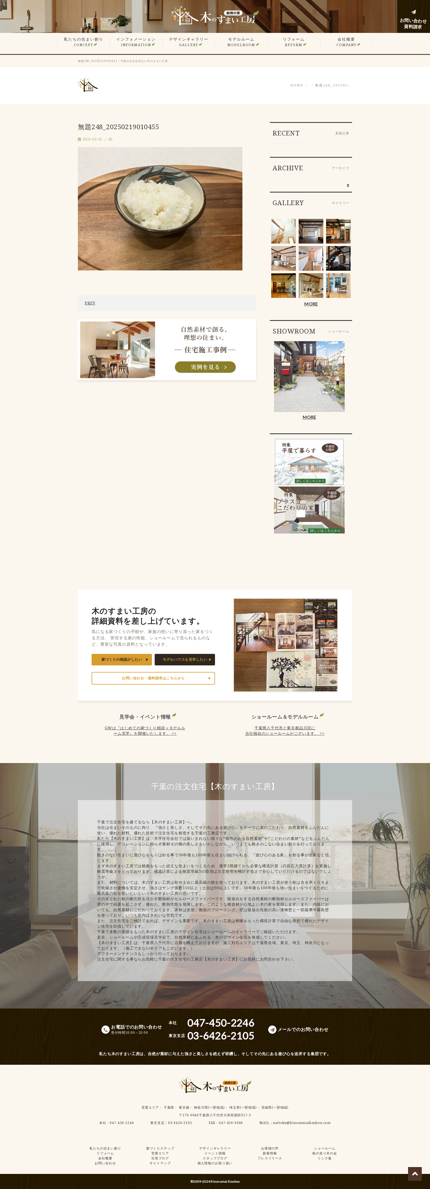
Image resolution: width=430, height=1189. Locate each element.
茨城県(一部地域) (275, 1107)
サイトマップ (160, 1163)
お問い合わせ (105, 1163)
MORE (311, 303)
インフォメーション (136, 41)
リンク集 (325, 1158)
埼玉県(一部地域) (243, 1107)
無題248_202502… (333, 85)
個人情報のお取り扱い (215, 1163)
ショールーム (324, 1148)
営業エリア (150, 1107)
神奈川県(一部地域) (209, 1107)
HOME (296, 85)
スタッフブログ (215, 1158)
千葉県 (169, 1107)
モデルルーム (241, 41)
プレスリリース (270, 1158)
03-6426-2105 (180, 1122)
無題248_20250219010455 (118, 126)
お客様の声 (270, 1148)
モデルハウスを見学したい (185, 659)
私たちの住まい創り (83, 41)
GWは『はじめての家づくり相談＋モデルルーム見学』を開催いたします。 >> (145, 730)
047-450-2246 (122, 1122)
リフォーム (294, 41)
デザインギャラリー (188, 41)
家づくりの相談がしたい (121, 659)
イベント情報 (214, 1153)
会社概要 (346, 41)
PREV (90, 303)
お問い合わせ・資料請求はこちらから (153, 678)
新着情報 (270, 1153)
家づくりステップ (160, 1148)
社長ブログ (160, 1158)
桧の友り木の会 (324, 1153)
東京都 (184, 1107)
